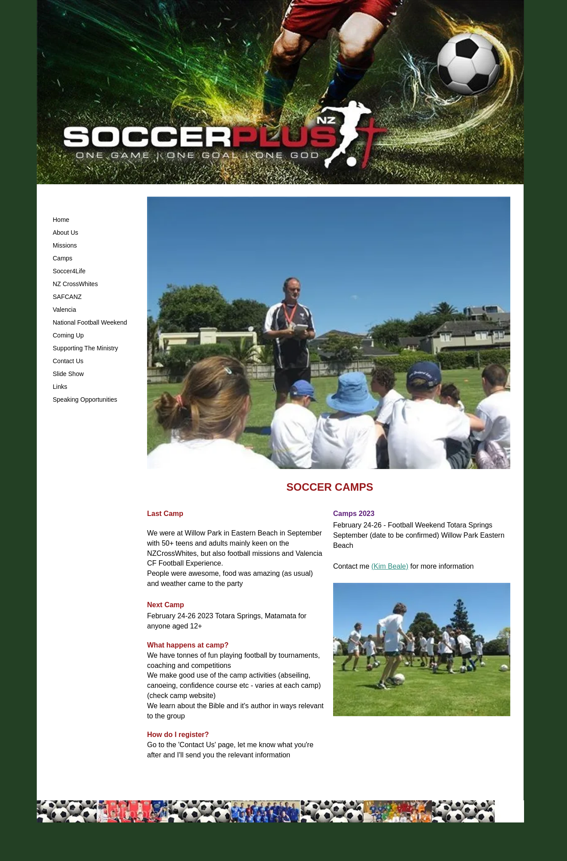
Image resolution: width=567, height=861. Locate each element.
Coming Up (68, 335)
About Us (65, 232)
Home (61, 219)
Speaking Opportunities (85, 399)
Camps (62, 258)
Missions (65, 245)
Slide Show (68, 373)
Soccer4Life (69, 271)
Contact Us (68, 361)
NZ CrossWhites (75, 283)
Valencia (64, 309)
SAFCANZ (67, 296)
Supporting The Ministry (85, 348)
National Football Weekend (90, 322)
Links (60, 386)
